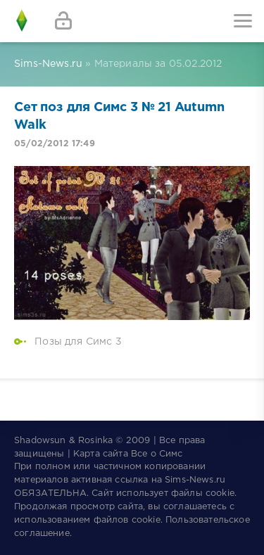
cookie (220, 493)
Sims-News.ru (195, 480)
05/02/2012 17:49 (54, 144)
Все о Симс (157, 454)
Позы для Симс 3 (78, 342)
